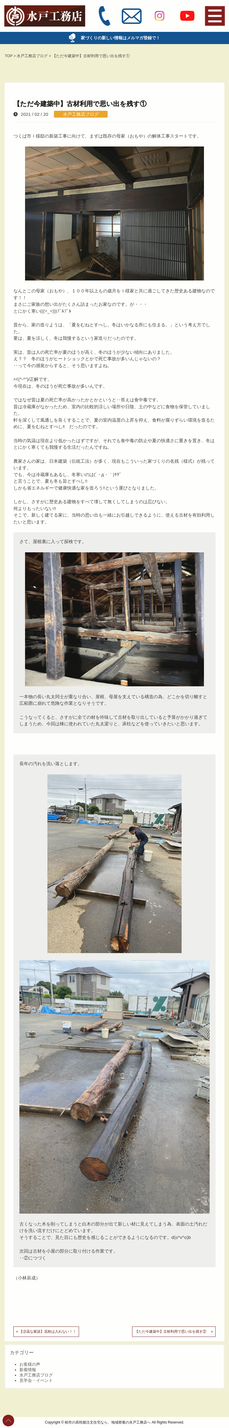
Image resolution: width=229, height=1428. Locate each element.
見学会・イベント (36, 1380)
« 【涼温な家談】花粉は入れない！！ (46, 1331)
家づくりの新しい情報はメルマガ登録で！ (117, 38)
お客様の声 (29, 1364)
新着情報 (27, 1369)
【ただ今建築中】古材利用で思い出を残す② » (174, 1331)
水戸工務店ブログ (81, 114)
